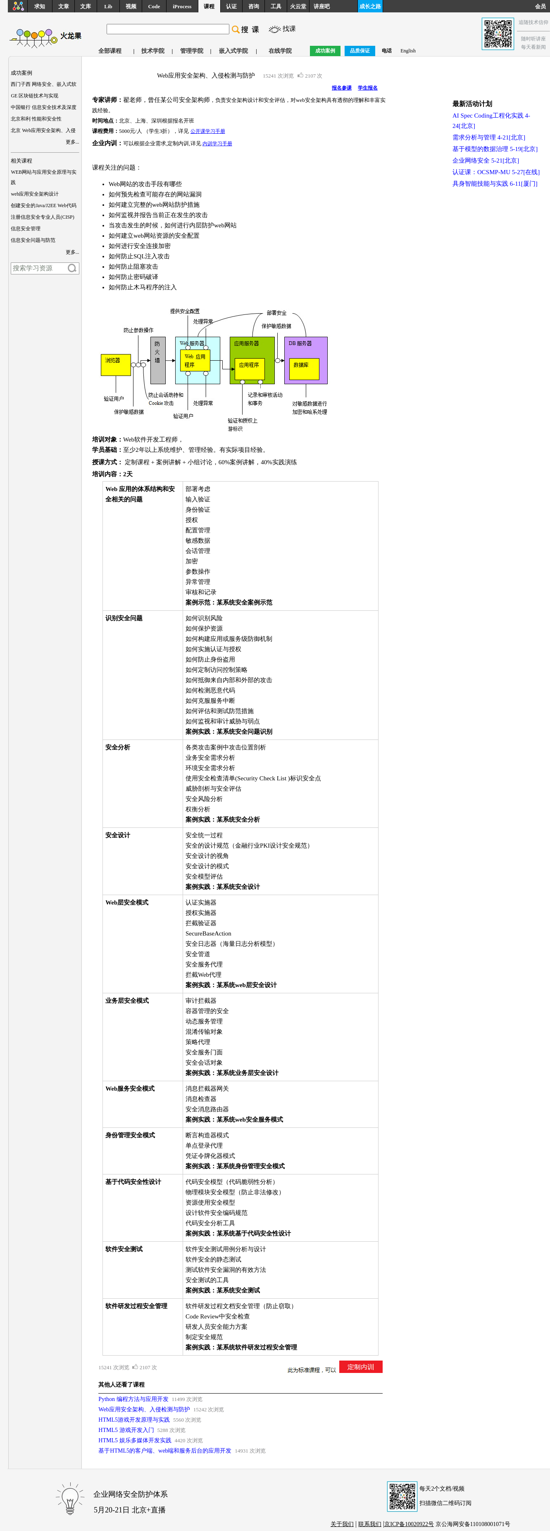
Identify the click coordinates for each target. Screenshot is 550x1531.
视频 (131, 6)
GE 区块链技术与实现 (34, 96)
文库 (85, 6)
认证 (231, 6)
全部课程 (109, 51)
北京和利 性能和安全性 (36, 119)
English (408, 51)
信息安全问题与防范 (33, 240)
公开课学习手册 (207, 131)
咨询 (253, 6)
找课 (289, 28)
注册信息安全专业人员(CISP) (42, 217)
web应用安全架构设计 (35, 194)
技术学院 (152, 51)
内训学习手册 (217, 143)
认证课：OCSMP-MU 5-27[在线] (496, 172)
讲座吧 (322, 6)
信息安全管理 (25, 229)
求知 (39, 6)
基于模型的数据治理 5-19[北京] (495, 149)
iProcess (182, 6)
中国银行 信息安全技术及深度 (43, 107)
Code (154, 6)
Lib (108, 6)
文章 (63, 6)
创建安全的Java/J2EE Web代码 (43, 205)
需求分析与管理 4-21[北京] (488, 137)
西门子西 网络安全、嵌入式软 (43, 84)
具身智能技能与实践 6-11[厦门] (495, 183)
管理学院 (191, 51)
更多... (72, 142)
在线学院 (280, 51)
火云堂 (298, 6)
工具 (276, 6)
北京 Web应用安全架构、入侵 (43, 130)
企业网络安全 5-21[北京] (485, 160)
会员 (542, 6)
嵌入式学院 (233, 51)
